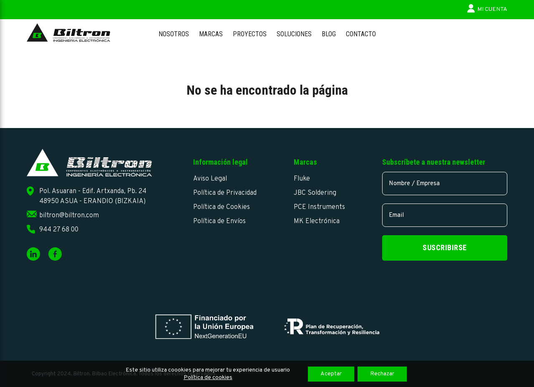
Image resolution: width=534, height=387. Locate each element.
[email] (444, 215)
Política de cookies (208, 377)
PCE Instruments (319, 207)
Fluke (302, 179)
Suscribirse (445, 247)
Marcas (211, 34)
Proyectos (250, 34)
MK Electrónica (317, 221)
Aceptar (331, 373)
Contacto (361, 34)
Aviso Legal (210, 179)
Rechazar (382, 373)
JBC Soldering (315, 193)
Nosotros (174, 34)
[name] (444, 183)
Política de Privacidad (225, 193)
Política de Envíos (219, 221)
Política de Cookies (221, 207)
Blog (329, 34)
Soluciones (294, 34)
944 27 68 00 (58, 230)
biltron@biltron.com (69, 215)
